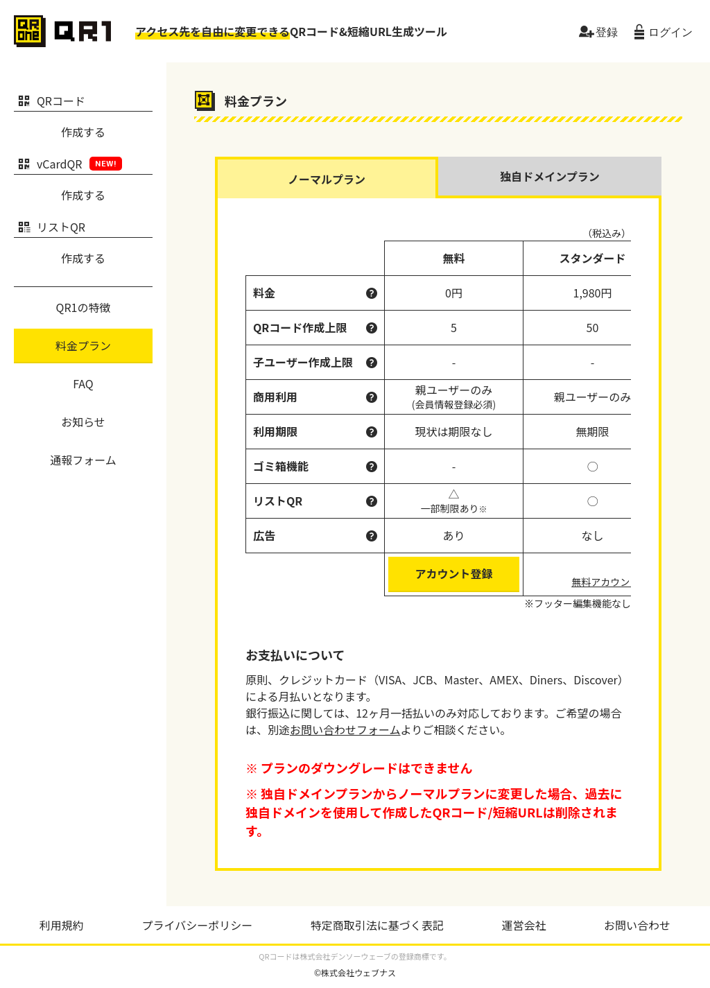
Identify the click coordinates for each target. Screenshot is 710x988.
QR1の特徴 (83, 307)
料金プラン (83, 345)
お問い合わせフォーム (345, 729)
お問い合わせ (637, 925)
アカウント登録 (453, 573)
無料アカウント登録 (615, 582)
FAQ (83, 383)
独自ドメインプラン (550, 176)
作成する (83, 131)
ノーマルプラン (326, 179)
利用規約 (62, 925)
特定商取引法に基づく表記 (377, 925)
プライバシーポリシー (196, 925)
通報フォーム (83, 459)
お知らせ (83, 421)
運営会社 (523, 925)
